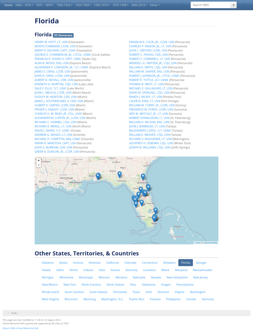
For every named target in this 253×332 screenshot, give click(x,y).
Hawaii (46, 270)
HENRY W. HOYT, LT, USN (51, 42)
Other (153, 5)
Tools (14, 313)
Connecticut (150, 263)
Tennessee (120, 292)
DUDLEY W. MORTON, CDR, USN (56, 97)
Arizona (78, 263)
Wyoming (89, 299)
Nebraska (139, 277)
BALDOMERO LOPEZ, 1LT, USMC (150, 130)
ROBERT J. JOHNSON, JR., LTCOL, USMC (154, 76)
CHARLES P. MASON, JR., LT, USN (150, 46)
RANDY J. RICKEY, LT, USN (145, 97)
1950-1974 (101, 5)
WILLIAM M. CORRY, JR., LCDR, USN (152, 105)
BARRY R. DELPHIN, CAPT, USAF (55, 50)
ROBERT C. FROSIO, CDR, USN (148, 55)
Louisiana (149, 270)
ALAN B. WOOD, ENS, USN (52, 63)
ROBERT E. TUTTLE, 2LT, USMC (149, 80)
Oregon (166, 285)
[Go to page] (234, 5)
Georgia (201, 263)
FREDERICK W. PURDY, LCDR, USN (151, 109)
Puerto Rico (136, 299)
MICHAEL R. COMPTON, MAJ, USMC (57, 139)
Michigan (48, 277)
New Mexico (50, 285)
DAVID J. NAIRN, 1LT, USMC (52, 130)
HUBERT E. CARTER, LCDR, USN (55, 105)
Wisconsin (71, 299)
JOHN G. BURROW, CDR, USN (53, 147)
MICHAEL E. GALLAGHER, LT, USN (151, 88)
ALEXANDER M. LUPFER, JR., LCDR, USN (60, 118)
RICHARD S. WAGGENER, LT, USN (150, 139)
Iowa (102, 270)
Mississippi (86, 277)
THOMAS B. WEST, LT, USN (146, 84)
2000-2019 (138, 5)
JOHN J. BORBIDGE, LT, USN (147, 126)
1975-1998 (119, 5)
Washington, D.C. (112, 299)
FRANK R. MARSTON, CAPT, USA (55, 143)
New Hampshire (177, 277)
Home (8, 5)
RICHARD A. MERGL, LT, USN (53, 126)
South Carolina (74, 292)
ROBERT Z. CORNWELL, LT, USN (149, 59)
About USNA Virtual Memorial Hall (20, 328)
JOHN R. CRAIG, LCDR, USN (52, 76)
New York (69, 285)
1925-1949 (82, 5)
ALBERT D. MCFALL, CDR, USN (54, 80)
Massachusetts (202, 270)
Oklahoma (148, 285)
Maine (165, 270)
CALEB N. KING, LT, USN (144, 101)
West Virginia (50, 299)
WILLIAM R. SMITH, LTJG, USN (148, 67)
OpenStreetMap (211, 243)
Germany (208, 299)
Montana (121, 277)
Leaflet (197, 243)
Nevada (156, 277)
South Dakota (98, 292)
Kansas (115, 270)
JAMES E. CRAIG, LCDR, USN (52, 71)
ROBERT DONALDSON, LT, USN (149, 118)
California (112, 263)
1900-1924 (63, 5)
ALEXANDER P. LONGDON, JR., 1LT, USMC (61, 67)
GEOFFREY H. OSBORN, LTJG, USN (151, 143)
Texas (136, 292)
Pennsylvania (185, 285)
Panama (155, 299)
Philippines (173, 299)
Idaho (60, 270)
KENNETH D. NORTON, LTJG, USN (56, 84)
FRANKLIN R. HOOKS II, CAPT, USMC (58, 59)
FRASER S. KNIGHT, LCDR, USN (54, 109)
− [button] (39, 165)
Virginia (179, 292)
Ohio (133, 285)
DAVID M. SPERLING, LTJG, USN (149, 93)
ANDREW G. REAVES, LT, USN (53, 135)
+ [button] (39, 160)
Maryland (181, 270)
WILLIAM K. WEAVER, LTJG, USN (149, 135)
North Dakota (115, 285)
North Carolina (91, 285)
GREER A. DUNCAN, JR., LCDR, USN (57, 152)
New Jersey (200, 277)
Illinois (73, 270)
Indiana (88, 270)
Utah (149, 292)
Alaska (63, 263)
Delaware (169, 263)
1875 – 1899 (44, 5)
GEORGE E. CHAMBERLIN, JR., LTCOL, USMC (63, 55)
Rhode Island (50, 292)
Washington (198, 292)
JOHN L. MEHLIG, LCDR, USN (53, 93)
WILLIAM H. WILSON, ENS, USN (149, 122)
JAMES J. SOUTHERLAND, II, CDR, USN (59, 101)
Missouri (104, 277)
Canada (191, 299)
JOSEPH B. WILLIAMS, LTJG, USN (149, 147)
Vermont (163, 292)
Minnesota (66, 277)
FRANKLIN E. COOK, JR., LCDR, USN (151, 42)
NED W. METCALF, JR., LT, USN (148, 114)
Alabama (47, 263)
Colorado (130, 263)
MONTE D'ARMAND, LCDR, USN (55, 46)
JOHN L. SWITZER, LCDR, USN (148, 50)
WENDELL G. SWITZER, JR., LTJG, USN (153, 63)
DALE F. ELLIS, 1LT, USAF (50, 88)
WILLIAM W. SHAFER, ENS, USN (149, 71)
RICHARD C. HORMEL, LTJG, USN (55, 122)
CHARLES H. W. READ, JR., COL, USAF (58, 114)
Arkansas (95, 263)
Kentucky (132, 270)
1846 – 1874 (23, 5)
